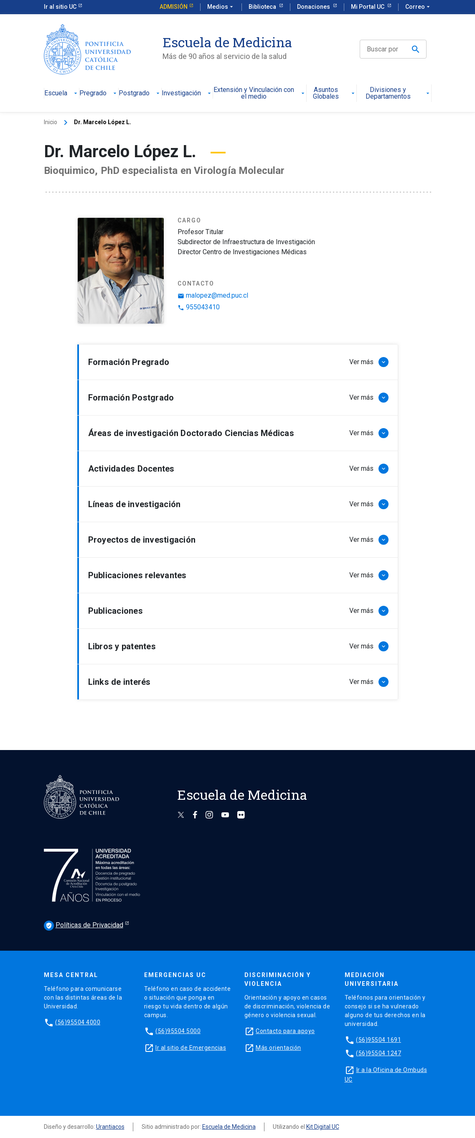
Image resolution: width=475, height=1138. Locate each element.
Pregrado (98, 93)
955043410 (199, 307)
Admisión (174, 6)
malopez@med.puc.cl (213, 295)
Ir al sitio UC (60, 6)
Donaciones (314, 6)
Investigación (187, 93)
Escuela (61, 93)
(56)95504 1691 (378, 1039)
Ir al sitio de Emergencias (190, 1047)
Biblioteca (263, 6)
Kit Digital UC (322, 1126)
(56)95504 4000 (77, 1022)
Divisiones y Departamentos (398, 93)
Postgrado (140, 93)
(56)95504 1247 (378, 1053)
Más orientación (278, 1047)
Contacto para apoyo (285, 1031)
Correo (418, 7)
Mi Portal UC (368, 6)
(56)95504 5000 (178, 1031)
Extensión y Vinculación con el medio (259, 93)
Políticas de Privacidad (83, 926)
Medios (221, 7)
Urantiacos (110, 1126)
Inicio (50, 122)
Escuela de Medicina (229, 1126)
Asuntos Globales (334, 93)
